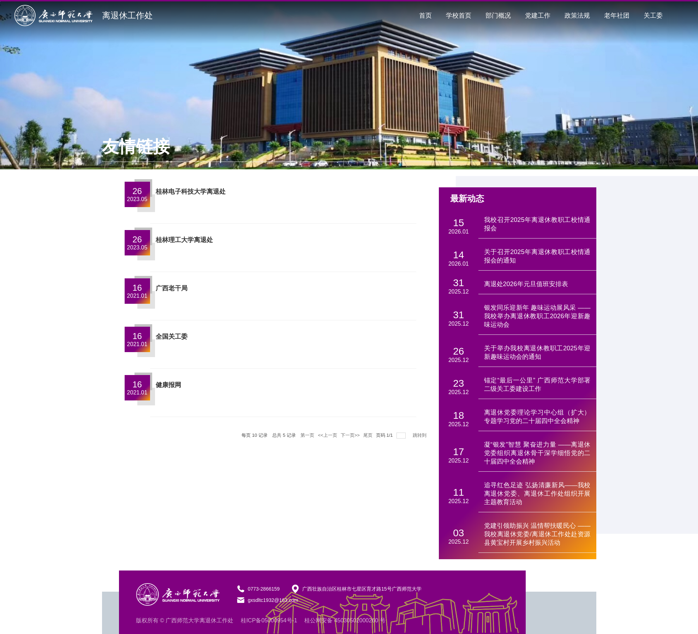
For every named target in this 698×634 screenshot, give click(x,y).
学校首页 (458, 15)
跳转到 (420, 435)
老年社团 (617, 15)
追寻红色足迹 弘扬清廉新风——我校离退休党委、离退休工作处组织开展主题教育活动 (537, 494)
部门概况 (498, 15)
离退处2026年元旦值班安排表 (526, 284)
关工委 (653, 15)
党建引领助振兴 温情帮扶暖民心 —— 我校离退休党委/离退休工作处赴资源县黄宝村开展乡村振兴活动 (537, 534)
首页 (425, 15)
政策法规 (577, 15)
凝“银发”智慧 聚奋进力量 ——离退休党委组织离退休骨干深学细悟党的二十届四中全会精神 (537, 453)
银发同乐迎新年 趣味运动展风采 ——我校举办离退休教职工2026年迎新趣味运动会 (537, 316)
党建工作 (537, 15)
